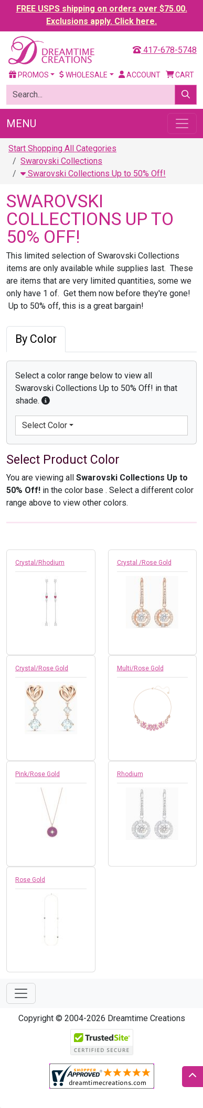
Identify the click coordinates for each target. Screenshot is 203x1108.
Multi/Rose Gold (140, 671)
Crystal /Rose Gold (144, 565)
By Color (36, 338)
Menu (21, 123)
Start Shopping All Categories (62, 148)
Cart (180, 75)
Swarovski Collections (61, 161)
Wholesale (83, 75)
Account (140, 75)
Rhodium (130, 776)
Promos (29, 75)
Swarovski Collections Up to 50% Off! (93, 173)
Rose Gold (30, 882)
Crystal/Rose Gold (41, 671)
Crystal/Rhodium (40, 565)
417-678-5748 (165, 50)
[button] (45, 401)
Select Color (44, 425)
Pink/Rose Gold (37, 776)
